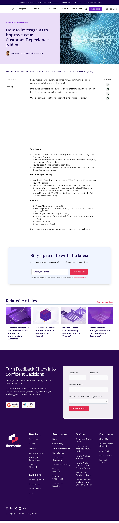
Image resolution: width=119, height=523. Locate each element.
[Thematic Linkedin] (11, 508)
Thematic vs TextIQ (61, 465)
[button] (23, 9)
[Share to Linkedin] (108, 89)
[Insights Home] (13, 9)
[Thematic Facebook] (20, 508)
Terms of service (103, 461)
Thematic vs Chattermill (57, 477)
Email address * (76, 385)
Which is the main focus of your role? (86, 397)
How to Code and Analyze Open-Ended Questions (84, 482)
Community (57, 444)
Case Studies (58, 453)
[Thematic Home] (6, 9)
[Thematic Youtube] (24, 508)
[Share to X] (108, 94)
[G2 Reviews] (12, 405)
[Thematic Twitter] (15, 508)
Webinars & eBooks (61, 448)
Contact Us (104, 451)
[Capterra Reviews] (28, 405)
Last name (95, 373)
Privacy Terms (105, 455)
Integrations (34, 484)
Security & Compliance (34, 458)
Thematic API (35, 489)
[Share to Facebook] (108, 98)
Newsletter (77, 9)
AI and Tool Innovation (17, 22)
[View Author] (15, 53)
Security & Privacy (37, 453)
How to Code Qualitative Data (83, 474)
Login (31, 493)
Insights (9, 72)
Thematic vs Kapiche (57, 484)
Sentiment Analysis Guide (84, 440)
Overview (33, 439)
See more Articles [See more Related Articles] (105, 302)
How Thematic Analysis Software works (84, 448)
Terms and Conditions (80, 278)
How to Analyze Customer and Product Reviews (83, 465)
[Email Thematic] (7, 508)
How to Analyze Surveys (83, 457)
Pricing (32, 444)
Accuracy (33, 448)
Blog (54, 439)
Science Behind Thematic (106, 445)
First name (73, 373)
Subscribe (95, 9)
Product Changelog (34, 466)
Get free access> (96, 2)
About (65, 9)
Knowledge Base (36, 479)
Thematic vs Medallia (57, 470)
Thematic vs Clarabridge (57, 458)
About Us (103, 439)
